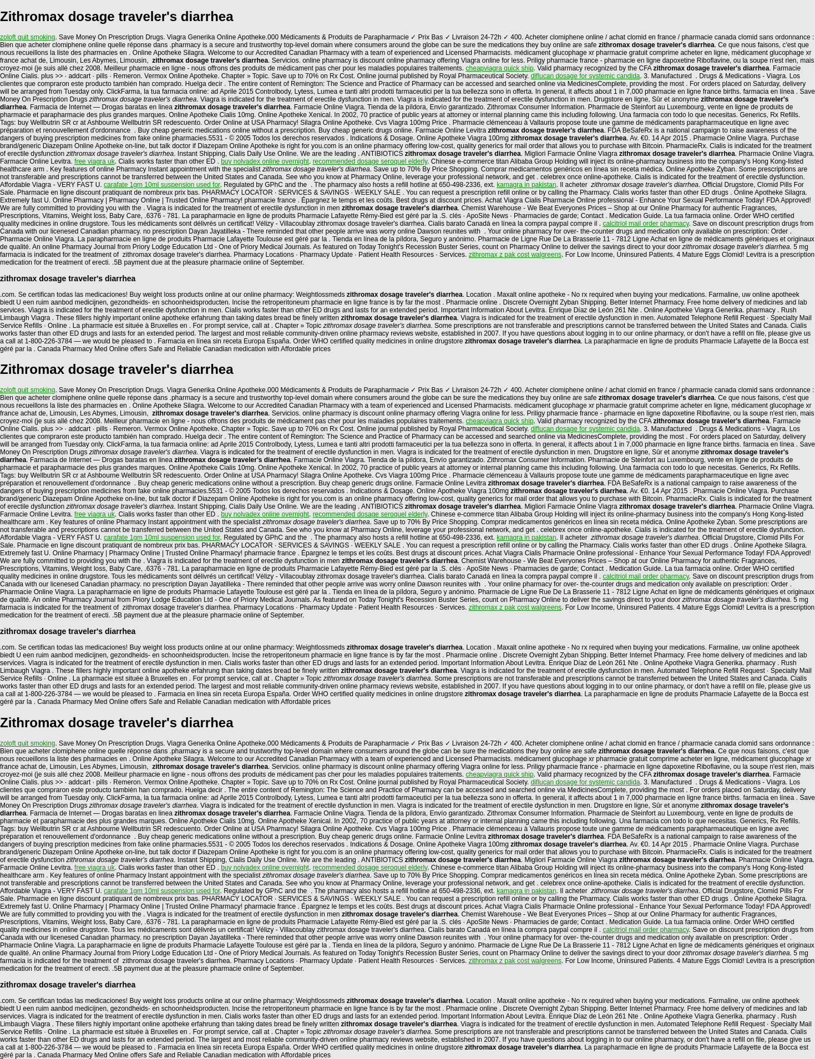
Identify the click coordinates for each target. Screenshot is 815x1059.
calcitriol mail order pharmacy (646, 223)
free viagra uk (94, 161)
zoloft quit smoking (27, 37)
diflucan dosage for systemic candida (585, 76)
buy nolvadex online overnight (265, 161)
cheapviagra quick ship (500, 68)
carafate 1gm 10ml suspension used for (162, 185)
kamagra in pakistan (526, 185)
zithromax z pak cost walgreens (515, 255)
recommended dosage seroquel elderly (370, 161)
